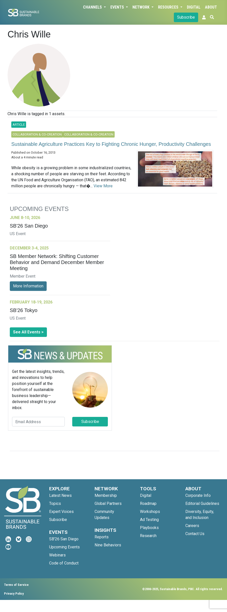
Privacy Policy (14, 593)
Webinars (57, 555)
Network (141, 7)
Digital (193, 7)
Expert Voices (61, 511)
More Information (28, 286)
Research (148, 535)
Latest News (60, 495)
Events (117, 7)
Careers (192, 525)
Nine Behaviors (108, 545)
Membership (106, 495)
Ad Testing (149, 519)
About (211, 7)
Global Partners (108, 503)
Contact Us (194, 533)
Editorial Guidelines (202, 503)
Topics (55, 503)
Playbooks (149, 527)
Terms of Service (16, 585)
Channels (93, 7)
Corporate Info (198, 495)
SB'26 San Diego (64, 539)
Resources (168, 7)
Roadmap (148, 503)
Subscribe (186, 17)
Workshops (150, 511)
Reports (102, 537)
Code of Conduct (64, 563)
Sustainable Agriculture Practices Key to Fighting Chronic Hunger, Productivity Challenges (111, 144)
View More (103, 186)
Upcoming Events (64, 547)
